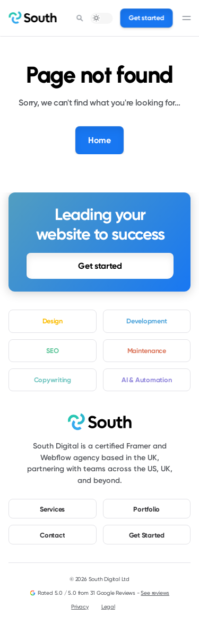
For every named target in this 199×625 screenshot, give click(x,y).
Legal (108, 606)
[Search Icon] (79, 17)
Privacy (80, 606)
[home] (32, 18)
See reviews (155, 592)
